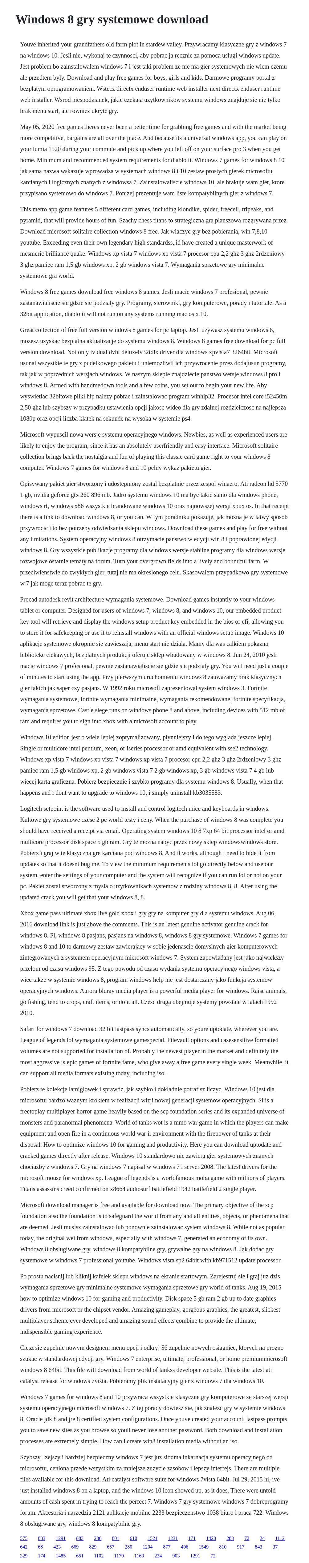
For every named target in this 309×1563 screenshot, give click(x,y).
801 (115, 1538)
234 (158, 1555)
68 (40, 1546)
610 (133, 1538)
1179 (119, 1555)
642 (23, 1546)
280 (128, 1546)
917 (240, 1546)
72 (246, 1538)
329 (23, 1555)
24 (262, 1538)
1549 (204, 1546)
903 (176, 1555)
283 (230, 1538)
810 (222, 1546)
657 (110, 1546)
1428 (211, 1538)
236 (97, 1538)
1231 (173, 1538)
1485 (61, 1555)
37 (275, 1546)
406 (184, 1546)
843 (258, 1546)
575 (23, 1538)
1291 (61, 1538)
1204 (147, 1546)
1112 (280, 1538)
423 (57, 1546)
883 (41, 1538)
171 (192, 1538)
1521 (152, 1538)
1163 (139, 1555)
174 (41, 1555)
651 (79, 1555)
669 (75, 1546)
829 (92, 1546)
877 (166, 1546)
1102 (99, 1555)
